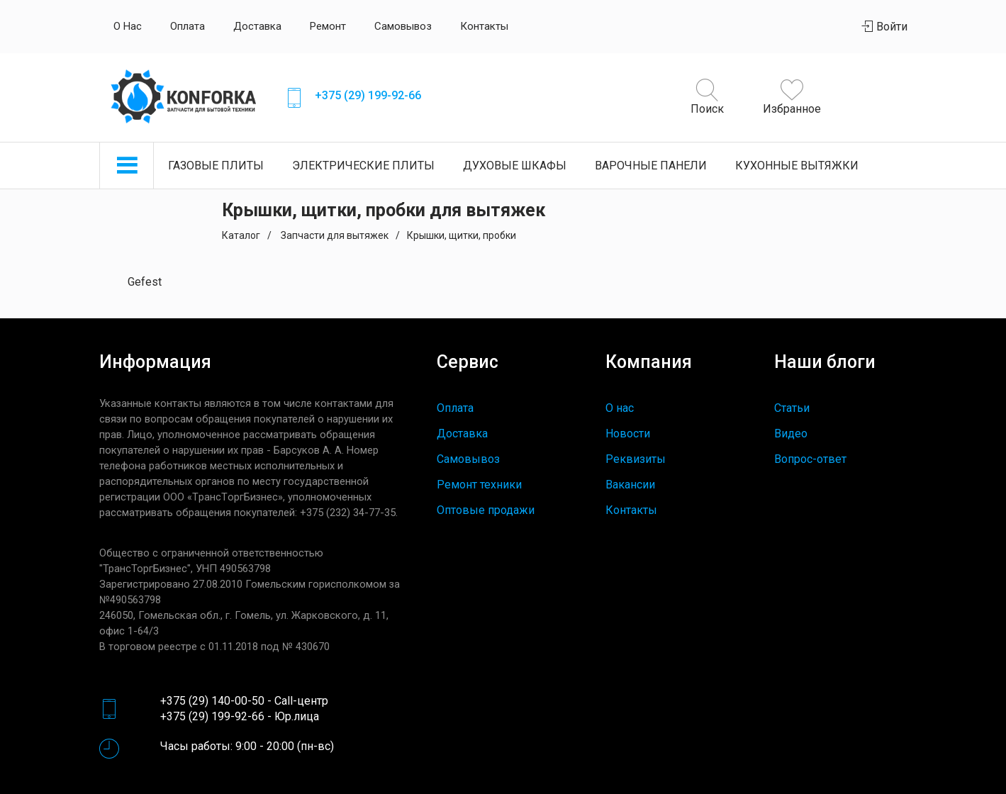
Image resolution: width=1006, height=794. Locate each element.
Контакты (484, 26)
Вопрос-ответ (810, 459)
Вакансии (630, 484)
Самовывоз (403, 26)
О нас (127, 26)
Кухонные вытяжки (797, 165)
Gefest (145, 282)
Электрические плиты (363, 165)
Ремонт (328, 26)
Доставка (257, 26)
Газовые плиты (216, 165)
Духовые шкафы (514, 165)
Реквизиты (635, 459)
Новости (627, 433)
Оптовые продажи (486, 510)
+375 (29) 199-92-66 (368, 95)
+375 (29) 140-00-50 (212, 701)
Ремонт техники (479, 484)
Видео (790, 433)
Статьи (792, 408)
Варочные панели (651, 165)
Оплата (187, 26)
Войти (884, 26)
